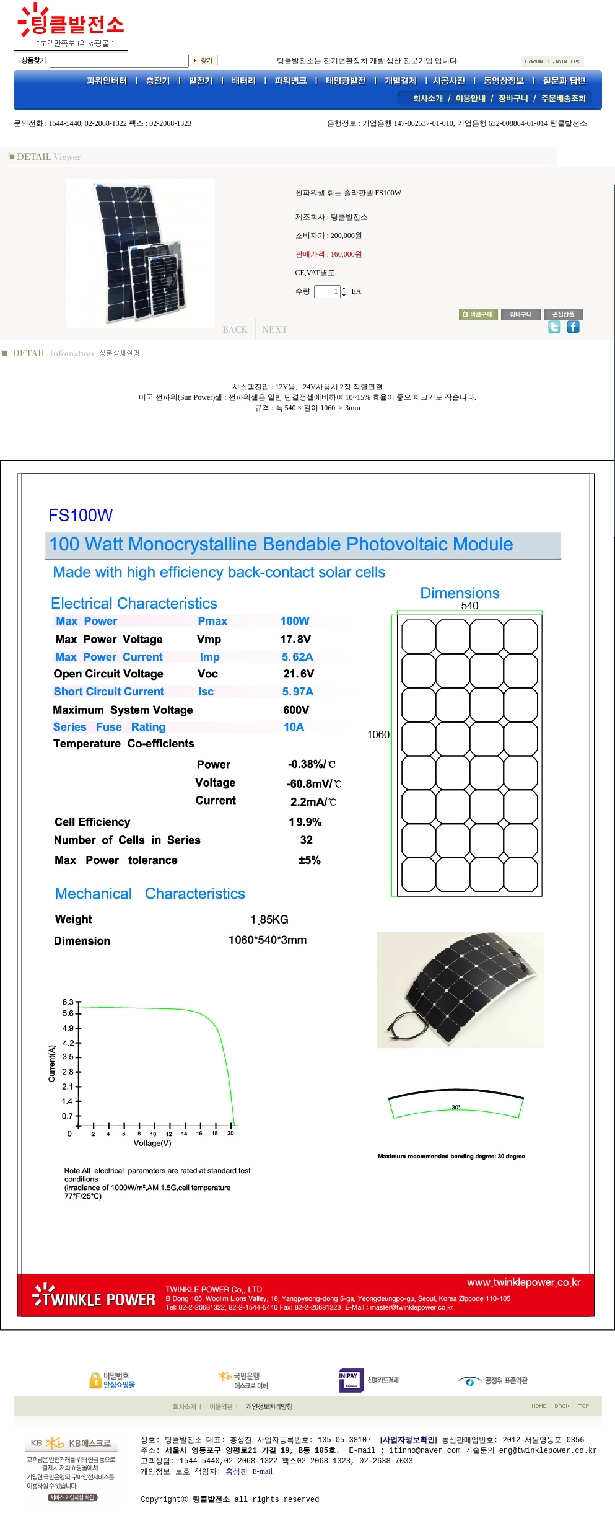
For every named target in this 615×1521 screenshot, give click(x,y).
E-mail (263, 1470)
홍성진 (236, 1470)
